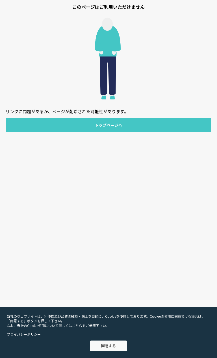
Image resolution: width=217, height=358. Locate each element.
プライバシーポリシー (24, 334)
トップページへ (108, 125)
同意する (108, 346)
